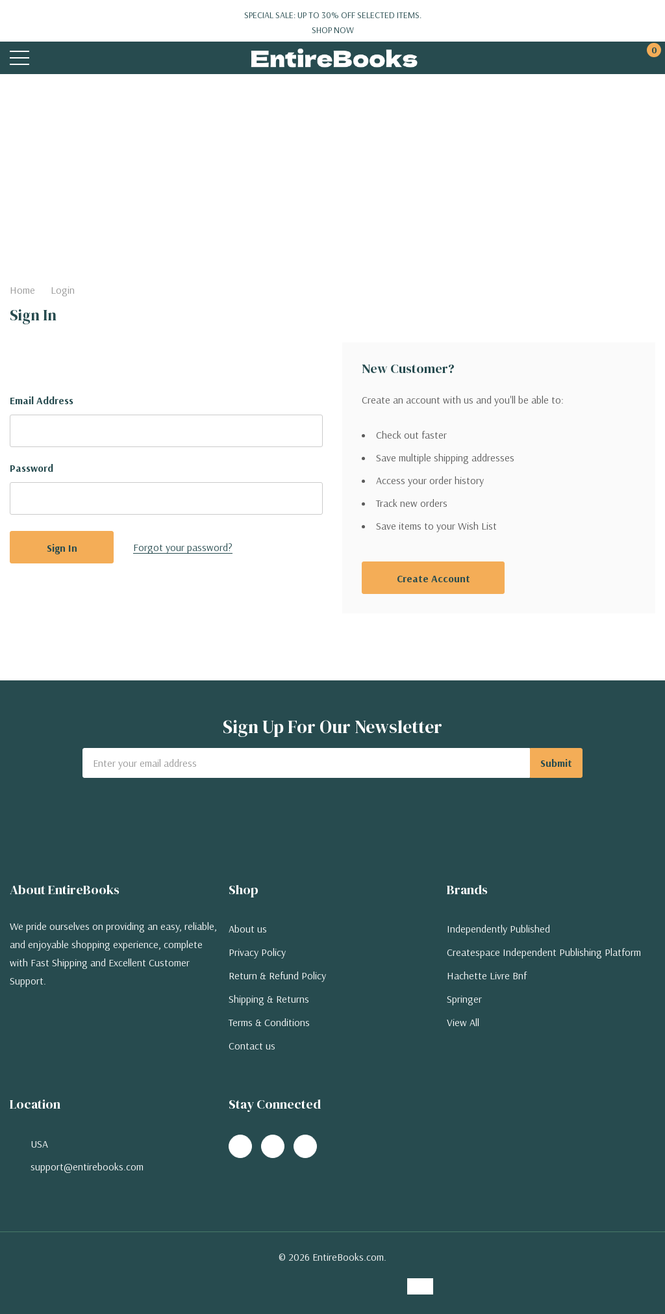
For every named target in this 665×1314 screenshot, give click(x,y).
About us (248, 928)
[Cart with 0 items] (647, 58)
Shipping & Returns (269, 998)
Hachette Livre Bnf (487, 975)
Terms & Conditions (269, 1022)
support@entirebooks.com (87, 1166)
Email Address (41, 400)
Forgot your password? (182, 547)
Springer (464, 998)
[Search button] (70, 58)
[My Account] (598, 58)
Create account (433, 578)
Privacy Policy (257, 952)
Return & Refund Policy (277, 975)
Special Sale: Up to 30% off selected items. (332, 22)
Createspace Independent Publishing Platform (544, 952)
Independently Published (498, 928)
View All (463, 1022)
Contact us (252, 1045)
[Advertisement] (332, 172)
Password (31, 467)
